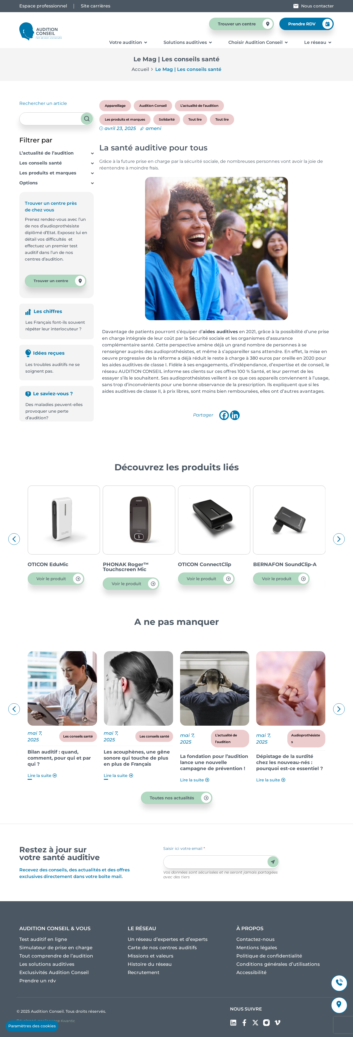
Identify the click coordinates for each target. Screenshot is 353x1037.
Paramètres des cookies (32, 1025)
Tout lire (195, 119)
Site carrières (95, 6)
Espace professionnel (43, 6)
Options (28, 182)
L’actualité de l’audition (46, 153)
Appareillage (115, 106)
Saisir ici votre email (184, 848)
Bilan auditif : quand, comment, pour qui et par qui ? (128, 758)
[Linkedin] (235, 415)
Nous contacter (317, 6)
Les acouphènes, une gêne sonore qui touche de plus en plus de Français (206, 758)
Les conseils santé (40, 163)
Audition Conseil (153, 106)
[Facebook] (224, 415)
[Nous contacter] (295, 6)
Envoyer (273, 862)
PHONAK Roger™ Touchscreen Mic (193, 566)
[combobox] (56, 118)
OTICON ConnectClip (272, 564)
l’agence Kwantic (60, 1021)
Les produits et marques (47, 173)
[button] (14, 539)
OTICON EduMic (116, 564)
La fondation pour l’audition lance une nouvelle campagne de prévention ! (283, 762)
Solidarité (167, 119)
